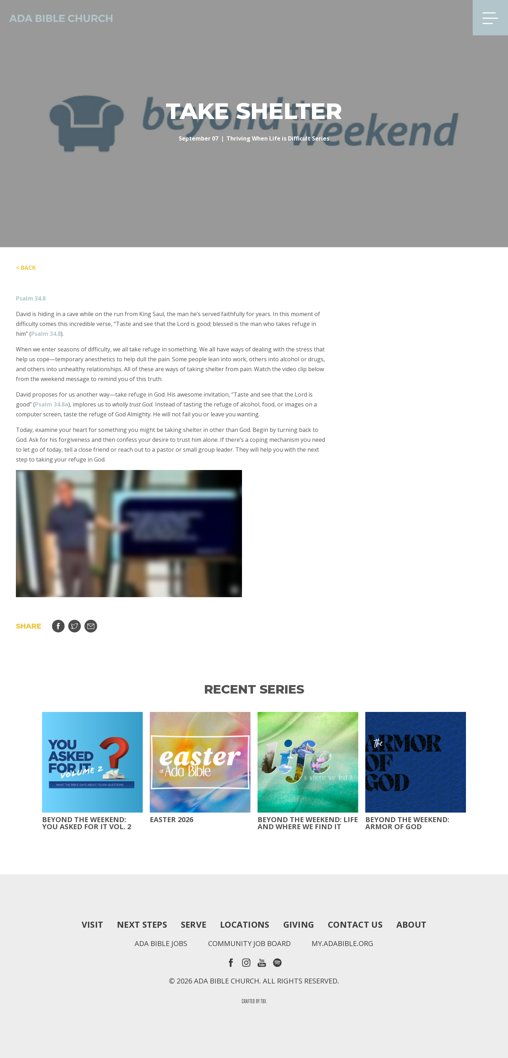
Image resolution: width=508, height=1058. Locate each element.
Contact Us (355, 924)
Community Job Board (249, 943)
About (411, 924)
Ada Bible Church (56, 18)
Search (456, 17)
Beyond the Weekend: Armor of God (407, 823)
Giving (298, 924)
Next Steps (142, 924)
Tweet (74, 626)
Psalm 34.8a (51, 404)
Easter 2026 (171, 819)
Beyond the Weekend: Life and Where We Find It (308, 823)
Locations (244, 924)
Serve (193, 924)
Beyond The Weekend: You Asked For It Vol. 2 (86, 823)
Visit (92, 924)
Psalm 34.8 (31, 298)
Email (90, 626)
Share (58, 626)
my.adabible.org (342, 943)
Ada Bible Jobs (161, 943)
